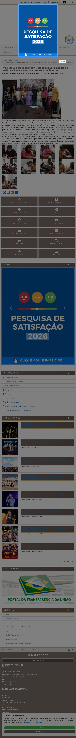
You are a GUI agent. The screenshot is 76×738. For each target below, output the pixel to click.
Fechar (63, 61)
